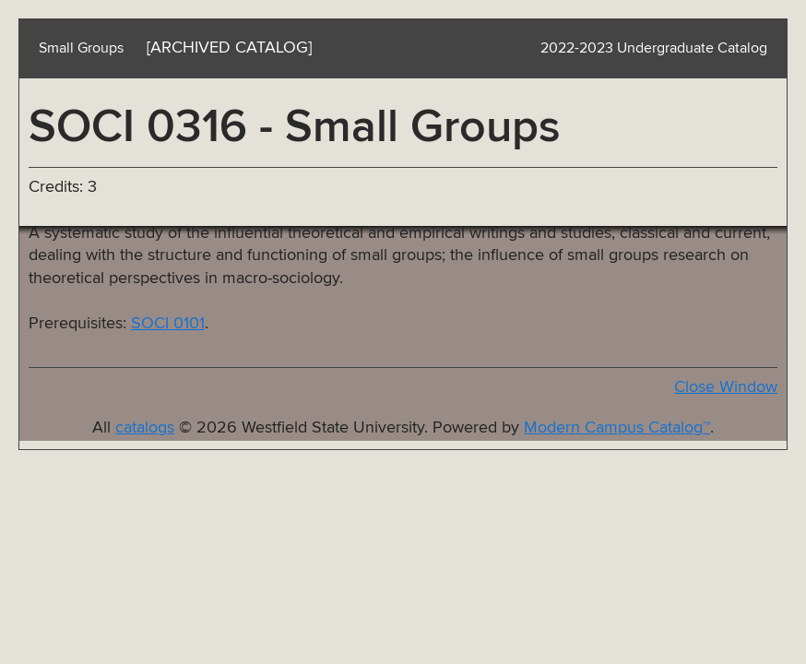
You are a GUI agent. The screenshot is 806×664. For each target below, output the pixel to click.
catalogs (144, 428)
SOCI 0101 (168, 323)
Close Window (725, 387)
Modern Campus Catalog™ (617, 428)
